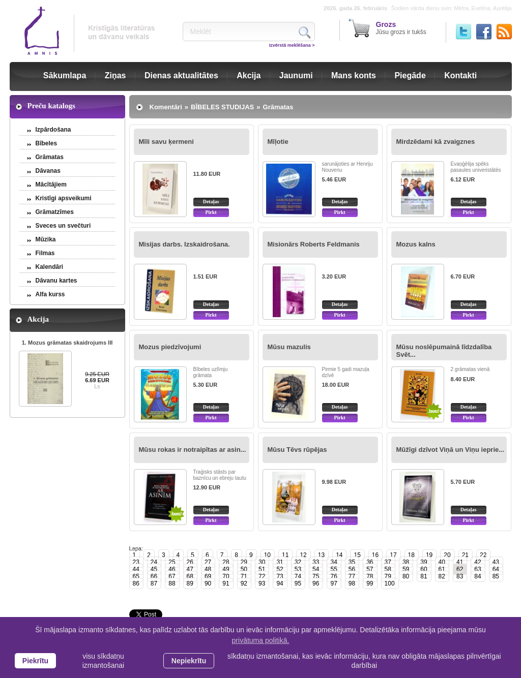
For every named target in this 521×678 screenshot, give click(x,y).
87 (154, 583)
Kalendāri (50, 266)
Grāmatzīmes (55, 211)
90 (208, 583)
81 (423, 576)
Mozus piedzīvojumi (170, 347)
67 (171, 576)
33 (315, 562)
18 (411, 555)
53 (298, 569)
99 (369, 583)
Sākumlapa (64, 75)
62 (459, 569)
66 (154, 576)
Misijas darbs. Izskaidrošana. (184, 244)
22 (483, 555)
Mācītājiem (51, 184)
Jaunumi (296, 75)
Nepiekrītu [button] (188, 661)
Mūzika (46, 239)
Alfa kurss (50, 294)
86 (136, 583)
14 (339, 555)
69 (208, 576)
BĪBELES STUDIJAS (222, 107)
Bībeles (46, 143)
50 (244, 569)
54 (315, 569)
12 (303, 555)
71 (244, 576)
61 (442, 569)
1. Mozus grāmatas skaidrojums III (67, 343)
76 (333, 576)
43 (496, 562)
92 (244, 583)
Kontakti (460, 75)
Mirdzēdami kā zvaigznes (435, 141)
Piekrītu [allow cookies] (35, 661)
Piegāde (409, 75)
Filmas (45, 253)
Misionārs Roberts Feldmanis (314, 244)
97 (333, 583)
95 (298, 583)
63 (477, 569)
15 (357, 555)
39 (423, 562)
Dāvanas (48, 170)
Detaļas (211, 201)
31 (279, 562)
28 (225, 562)
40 (442, 562)
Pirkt (210, 212)
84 (477, 576)
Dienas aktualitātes (181, 75)
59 (405, 569)
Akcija (248, 75)
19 (429, 555)
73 (279, 576)
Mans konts (353, 75)
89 (190, 583)
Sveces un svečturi (63, 225)
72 (261, 576)
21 (465, 555)
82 (442, 576)
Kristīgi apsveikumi (64, 198)
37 (388, 562)
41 (459, 562)
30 (261, 562)
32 (298, 562)
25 (171, 562)
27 (208, 562)
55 (333, 569)
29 (244, 562)
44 (136, 569)
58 (388, 569)
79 (388, 576)
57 (369, 569)
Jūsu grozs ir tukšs (401, 28)
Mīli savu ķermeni (166, 141)
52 (279, 569)
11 (285, 555)
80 (405, 576)
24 (154, 562)
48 (208, 569)
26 (190, 562)
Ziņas (115, 75)
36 (369, 562)
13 (321, 555)
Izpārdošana (53, 129)
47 (190, 569)
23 (136, 562)
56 (352, 569)
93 (261, 583)
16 (375, 555)
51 (261, 569)
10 (267, 555)
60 (423, 569)
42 (477, 562)
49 (225, 569)
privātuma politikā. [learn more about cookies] (261, 640)
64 (496, 569)
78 (369, 576)
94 (279, 583)
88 (171, 583)
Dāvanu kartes (56, 280)
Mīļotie (278, 141)
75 (315, 576)
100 (390, 583)
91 (225, 583)
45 (154, 569)
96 (315, 583)
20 (447, 555)
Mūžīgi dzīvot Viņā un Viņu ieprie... (450, 449)
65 (136, 576)
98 (352, 583)
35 (352, 562)
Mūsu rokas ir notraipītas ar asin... (192, 449)
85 (496, 576)
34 (333, 562)
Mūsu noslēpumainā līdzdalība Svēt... (444, 350)
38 (405, 562)
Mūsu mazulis (289, 347)
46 (171, 569)
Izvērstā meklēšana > (292, 45)
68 (190, 576)
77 (352, 576)
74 (298, 576)
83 (459, 576)
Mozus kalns (416, 244)
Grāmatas (50, 157)
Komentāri (166, 107)
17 (393, 555)
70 (225, 576)
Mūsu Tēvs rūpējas (297, 449)
